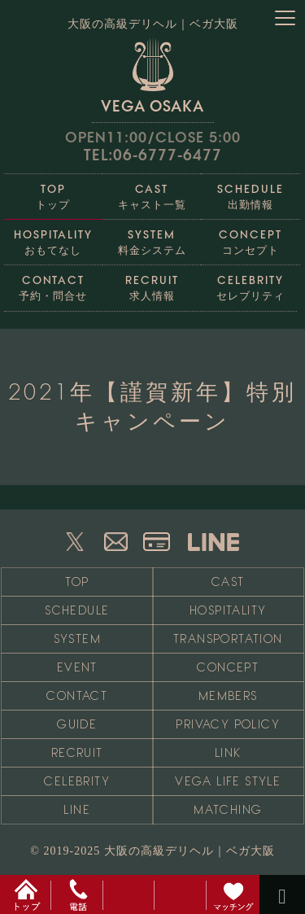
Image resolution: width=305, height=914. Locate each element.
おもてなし (53, 238)
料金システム (151, 238)
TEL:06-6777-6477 (153, 155)
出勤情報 (250, 192)
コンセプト (250, 238)
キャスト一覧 (151, 192)
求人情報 (151, 283)
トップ (53, 192)
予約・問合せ (53, 283)
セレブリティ (250, 283)
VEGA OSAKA (152, 74)
